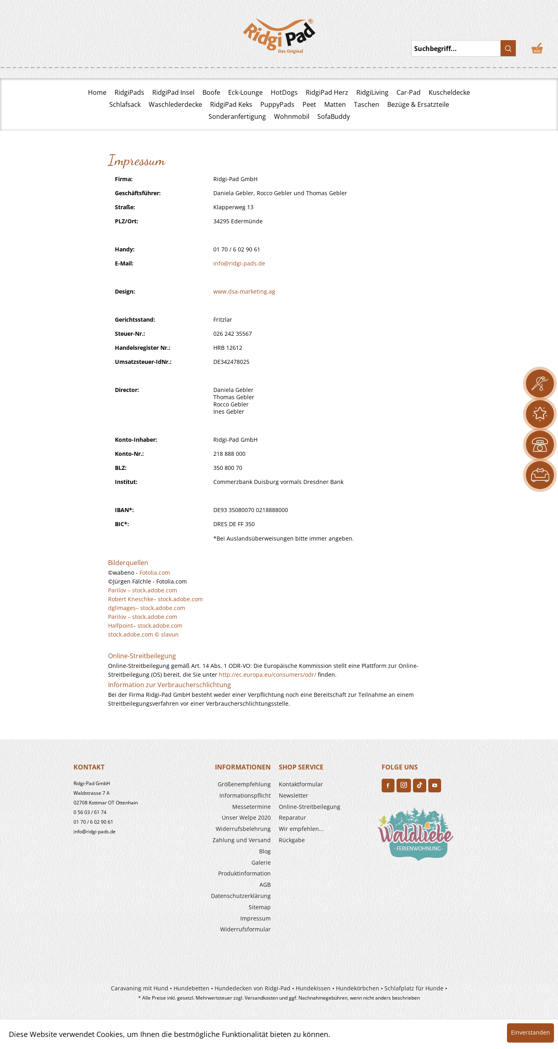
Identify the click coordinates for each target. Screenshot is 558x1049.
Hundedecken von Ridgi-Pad (252, 988)
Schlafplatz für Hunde (414, 988)
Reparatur (292, 817)
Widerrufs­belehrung (243, 829)
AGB (265, 884)
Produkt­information (244, 873)
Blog (265, 851)
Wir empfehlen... (301, 829)
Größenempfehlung (244, 784)
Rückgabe (292, 840)
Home (97, 92)
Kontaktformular (301, 784)
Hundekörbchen (357, 988)
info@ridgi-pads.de (239, 263)
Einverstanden (530, 1032)
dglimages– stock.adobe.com (146, 608)
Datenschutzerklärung (241, 896)
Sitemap (260, 907)
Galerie (261, 862)
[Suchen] (508, 48)
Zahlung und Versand (242, 840)
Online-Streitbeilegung (309, 806)
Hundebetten (191, 988)
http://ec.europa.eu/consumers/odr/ (267, 674)
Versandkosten (261, 997)
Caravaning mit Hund (139, 988)
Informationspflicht (245, 795)
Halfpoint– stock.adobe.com (145, 625)
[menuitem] (223, 784)
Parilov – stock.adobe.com (142, 590)
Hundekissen (313, 988)
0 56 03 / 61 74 (90, 812)
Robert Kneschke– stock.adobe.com (155, 599)
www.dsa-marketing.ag (244, 291)
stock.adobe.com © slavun (143, 634)
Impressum (255, 918)
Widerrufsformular (245, 929)
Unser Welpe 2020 (246, 817)
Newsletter (293, 795)
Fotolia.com (154, 572)
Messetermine (251, 806)
